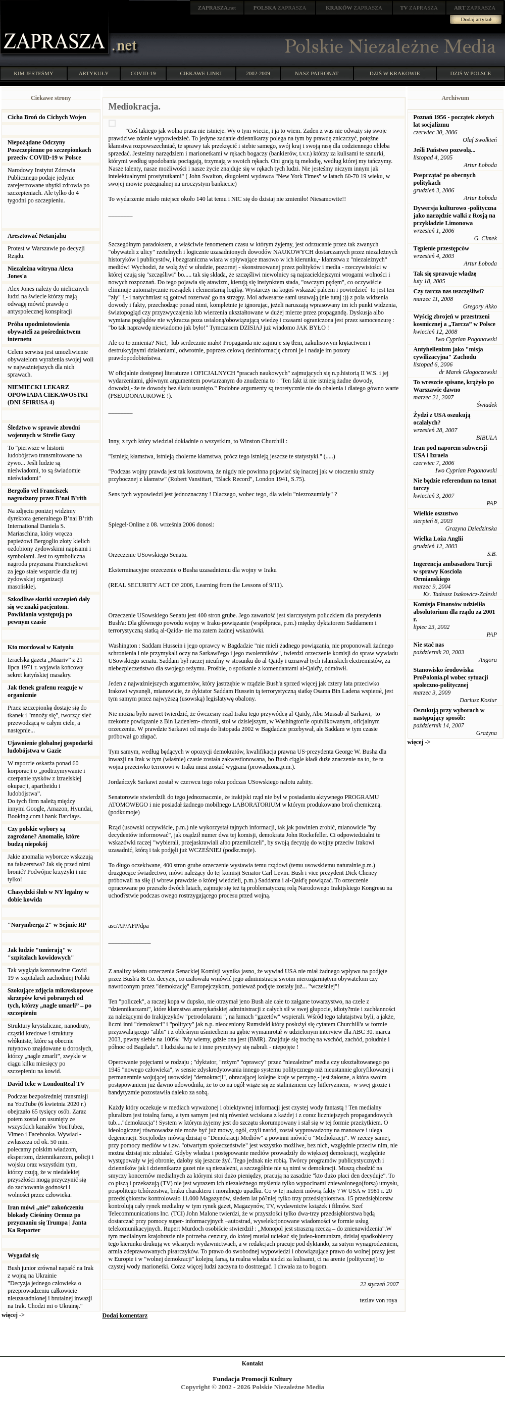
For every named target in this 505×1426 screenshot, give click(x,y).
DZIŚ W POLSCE (470, 73)
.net (217, 8)
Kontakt (253, 1363)
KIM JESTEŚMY (34, 73)
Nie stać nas (429, 644)
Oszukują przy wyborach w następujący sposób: (449, 714)
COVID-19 (143, 73)
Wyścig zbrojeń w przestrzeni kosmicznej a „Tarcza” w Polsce (455, 320)
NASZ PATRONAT (317, 73)
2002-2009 (258, 73)
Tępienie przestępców (441, 248)
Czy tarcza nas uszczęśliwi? (449, 291)
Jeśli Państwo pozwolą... (445, 149)
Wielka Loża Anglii (438, 538)
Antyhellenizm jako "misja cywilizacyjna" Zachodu (448, 353)
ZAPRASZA (280, 8)
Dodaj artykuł (476, 19)
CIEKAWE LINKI (201, 73)
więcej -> (13, 1314)
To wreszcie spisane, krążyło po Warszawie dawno (454, 386)
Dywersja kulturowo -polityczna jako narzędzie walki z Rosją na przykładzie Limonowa (455, 215)
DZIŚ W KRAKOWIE (395, 73)
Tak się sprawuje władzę (445, 273)
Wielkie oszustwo (436, 513)
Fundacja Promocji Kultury (252, 1379)
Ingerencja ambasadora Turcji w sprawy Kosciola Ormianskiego (453, 571)
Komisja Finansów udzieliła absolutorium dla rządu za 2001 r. (454, 612)
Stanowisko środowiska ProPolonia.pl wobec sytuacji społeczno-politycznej (451, 677)
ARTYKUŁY (94, 73)
